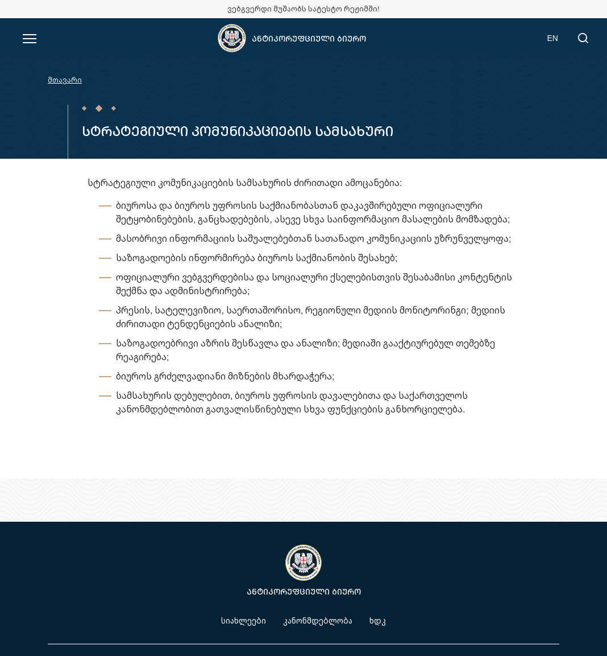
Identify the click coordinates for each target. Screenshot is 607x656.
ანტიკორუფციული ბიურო (309, 38)
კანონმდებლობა (317, 620)
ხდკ (377, 620)
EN (552, 37)
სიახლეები (243, 620)
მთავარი (65, 80)
